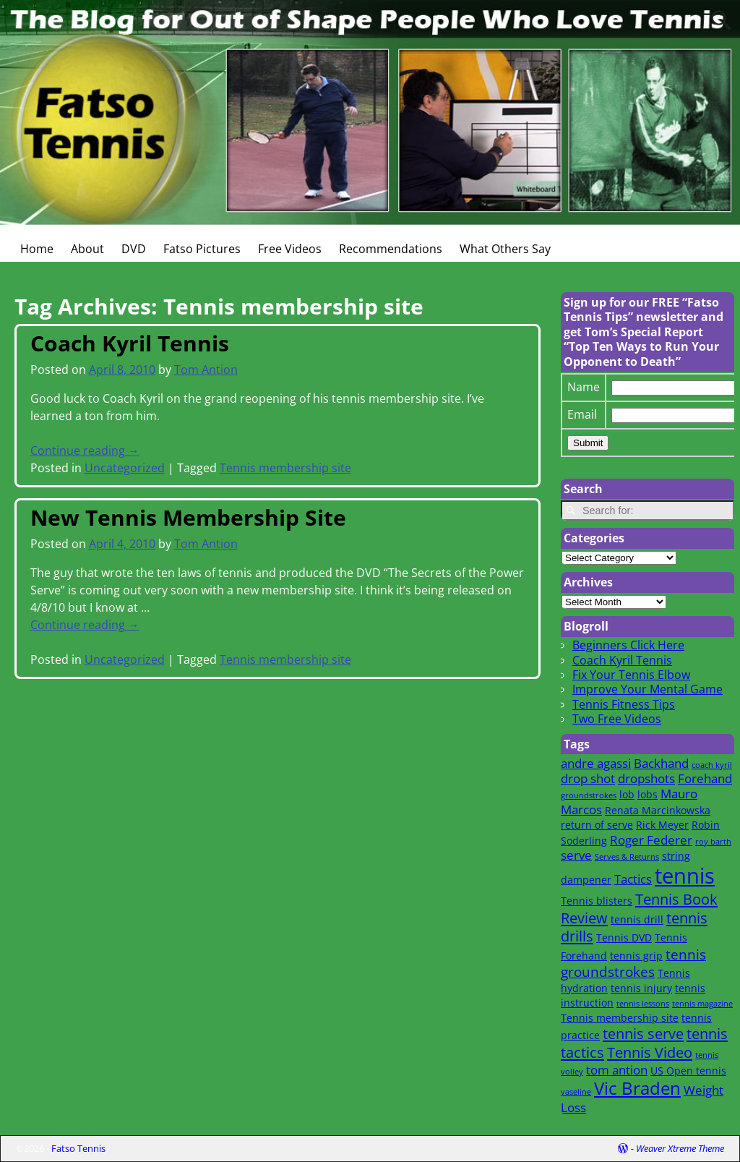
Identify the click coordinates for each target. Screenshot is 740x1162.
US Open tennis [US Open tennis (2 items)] (688, 1070)
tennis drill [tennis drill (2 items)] (637, 919)
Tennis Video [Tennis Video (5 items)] (649, 1052)
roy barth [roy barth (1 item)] (713, 842)
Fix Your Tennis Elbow (631, 675)
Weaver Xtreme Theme (680, 1148)
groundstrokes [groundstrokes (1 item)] (588, 795)
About (87, 249)
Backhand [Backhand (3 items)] (661, 763)
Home (36, 249)
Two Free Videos (616, 719)
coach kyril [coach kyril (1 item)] (712, 765)
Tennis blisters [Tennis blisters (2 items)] (596, 900)
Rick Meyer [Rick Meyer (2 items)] (662, 825)
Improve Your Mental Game (647, 689)
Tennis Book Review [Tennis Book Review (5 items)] (639, 908)
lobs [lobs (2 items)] (647, 794)
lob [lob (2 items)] (626, 794)
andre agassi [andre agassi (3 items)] (596, 763)
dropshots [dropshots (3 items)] (646, 778)
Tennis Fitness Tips (623, 704)
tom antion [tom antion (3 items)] (617, 1069)
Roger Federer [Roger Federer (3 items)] (651, 840)
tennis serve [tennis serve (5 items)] (643, 1033)
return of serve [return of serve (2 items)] (597, 825)
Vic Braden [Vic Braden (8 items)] (637, 1088)
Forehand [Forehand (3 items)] (705, 778)
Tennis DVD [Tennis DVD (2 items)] (624, 937)
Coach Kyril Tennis (129, 343)
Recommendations (390, 249)
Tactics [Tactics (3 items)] (633, 879)
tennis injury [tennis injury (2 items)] (641, 988)
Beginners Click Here (628, 645)
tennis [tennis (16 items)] (685, 875)
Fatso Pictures (202, 249)
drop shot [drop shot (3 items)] (588, 778)
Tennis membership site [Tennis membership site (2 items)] (620, 1018)
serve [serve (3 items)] (576, 855)
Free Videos (290, 249)
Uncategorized (125, 468)
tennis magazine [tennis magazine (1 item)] (702, 1004)
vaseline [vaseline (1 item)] (576, 1092)
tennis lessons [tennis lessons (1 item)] (642, 1004)
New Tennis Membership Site (188, 517)
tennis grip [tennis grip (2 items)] (636, 955)
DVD (133, 249)
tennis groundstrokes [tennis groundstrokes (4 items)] (633, 963)
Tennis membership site (285, 468)
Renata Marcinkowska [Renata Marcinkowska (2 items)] (657, 810)
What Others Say (505, 249)
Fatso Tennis (78, 1148)
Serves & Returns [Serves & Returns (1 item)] (627, 857)
